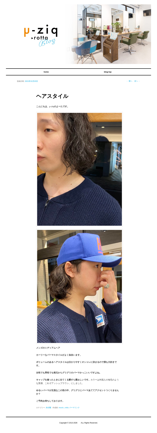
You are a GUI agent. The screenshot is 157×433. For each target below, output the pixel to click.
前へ (129, 81)
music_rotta (63, 408)
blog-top (107, 72)
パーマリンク (74, 408)
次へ (137, 81)
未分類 (48, 408)
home (46, 72)
